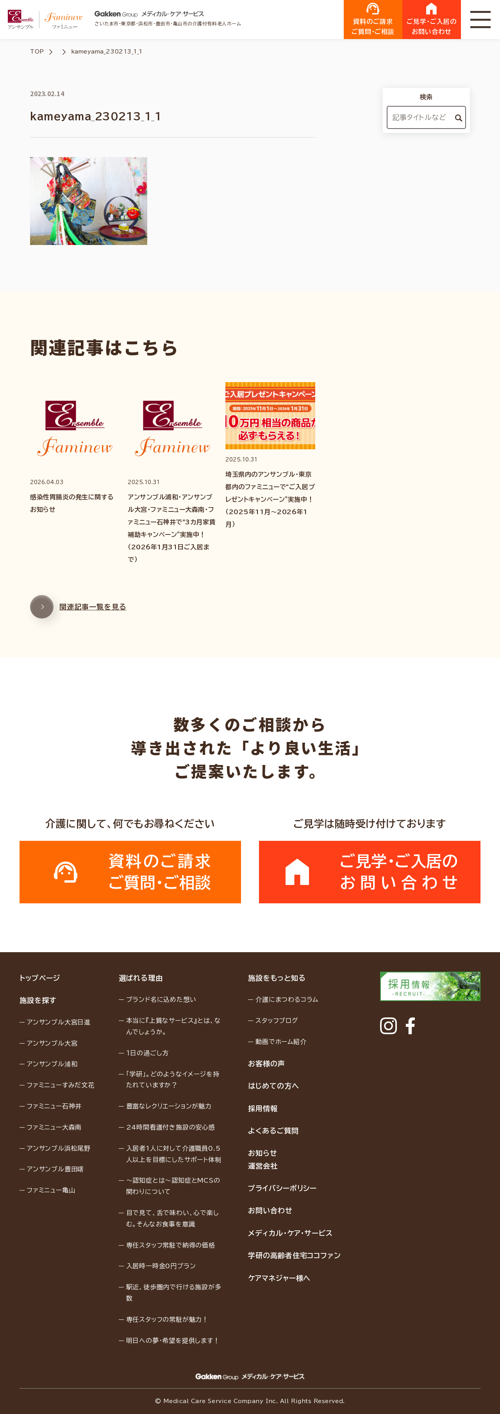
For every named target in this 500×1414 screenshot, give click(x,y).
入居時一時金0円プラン (161, 1266)
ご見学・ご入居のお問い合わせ (432, 19)
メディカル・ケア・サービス (290, 1233)
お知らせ (262, 1153)
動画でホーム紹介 (280, 1042)
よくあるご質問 (273, 1130)
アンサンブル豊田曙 (55, 1169)
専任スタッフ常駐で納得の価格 (170, 1245)
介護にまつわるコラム (286, 999)
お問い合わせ (270, 1210)
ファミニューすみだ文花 (61, 1085)
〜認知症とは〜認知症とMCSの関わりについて (173, 1186)
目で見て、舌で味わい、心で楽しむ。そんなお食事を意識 (172, 1218)
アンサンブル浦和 (52, 1064)
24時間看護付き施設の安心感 (170, 1127)
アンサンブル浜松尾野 (59, 1148)
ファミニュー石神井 (54, 1106)
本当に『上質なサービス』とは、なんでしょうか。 (173, 1026)
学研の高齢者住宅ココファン (294, 1255)
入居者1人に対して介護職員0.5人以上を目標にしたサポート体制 (173, 1154)
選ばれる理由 (141, 977)
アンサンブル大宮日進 (59, 1022)
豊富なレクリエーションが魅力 (169, 1106)
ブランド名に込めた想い (161, 999)
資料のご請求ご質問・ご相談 (373, 19)
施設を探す (38, 1000)
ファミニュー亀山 (51, 1190)
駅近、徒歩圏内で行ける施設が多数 (173, 1292)
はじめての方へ (273, 1085)
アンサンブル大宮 (52, 1043)
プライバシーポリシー (282, 1188)
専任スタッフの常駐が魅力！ (167, 1319)
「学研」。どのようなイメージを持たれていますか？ (173, 1080)
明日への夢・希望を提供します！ (173, 1340)
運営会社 (263, 1165)
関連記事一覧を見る (78, 614)
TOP (37, 51)
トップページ (40, 977)
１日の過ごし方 (147, 1053)
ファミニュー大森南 (54, 1127)
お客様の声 (266, 1063)
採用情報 (263, 1108)
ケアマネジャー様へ (279, 1278)
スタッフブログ (276, 1020)
